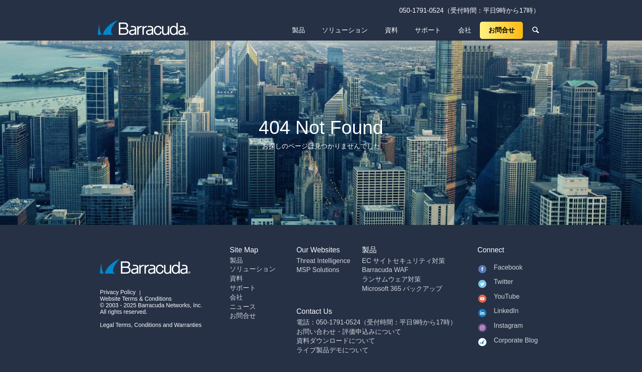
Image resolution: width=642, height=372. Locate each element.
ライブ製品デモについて (332, 350)
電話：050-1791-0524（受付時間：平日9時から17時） (376, 322)
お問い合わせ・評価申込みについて (348, 331)
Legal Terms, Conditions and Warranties (150, 325)
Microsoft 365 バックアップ (402, 288)
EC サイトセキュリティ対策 (403, 260)
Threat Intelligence (323, 260)
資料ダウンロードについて (335, 340)
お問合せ (501, 30)
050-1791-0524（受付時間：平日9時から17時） (469, 10)
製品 (298, 30)
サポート (428, 30)
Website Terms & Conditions (136, 299)
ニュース (243, 306)
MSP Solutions (317, 269)
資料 (391, 30)
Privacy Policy (118, 292)
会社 (464, 30)
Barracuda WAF (385, 269)
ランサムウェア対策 (391, 279)
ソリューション (345, 30)
